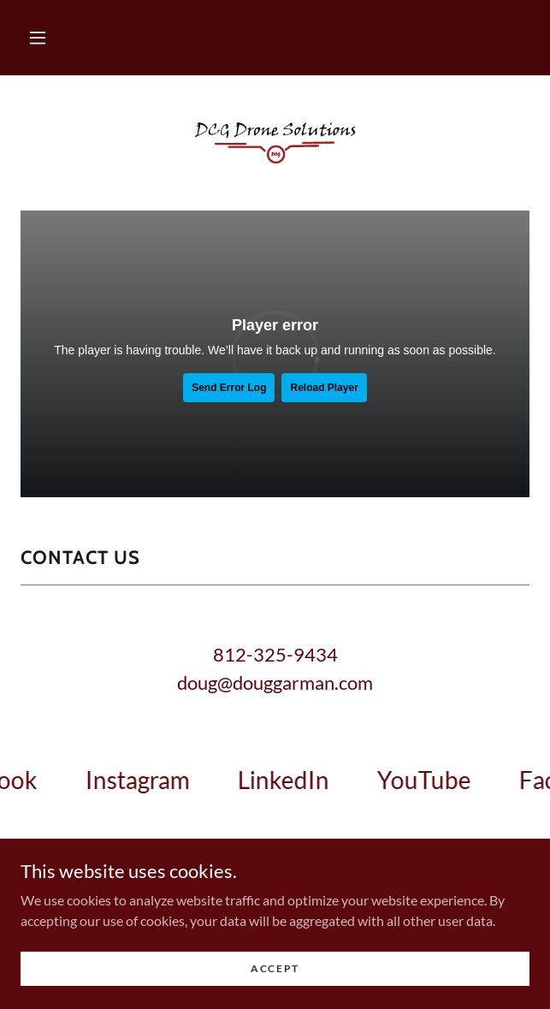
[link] (275, 143)
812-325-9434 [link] (275, 654)
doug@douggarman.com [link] (275, 682)
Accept (275, 968)
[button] (38, 38)
